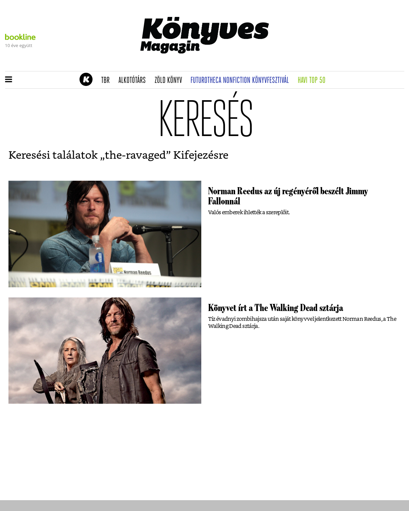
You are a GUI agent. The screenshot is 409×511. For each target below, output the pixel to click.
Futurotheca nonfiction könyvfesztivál (241, 80)
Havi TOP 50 (314, 80)
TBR (107, 80)
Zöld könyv (170, 80)
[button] (8, 80)
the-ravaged (135, 155)
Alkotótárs (134, 80)
